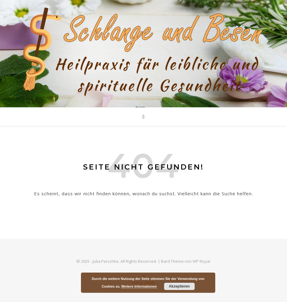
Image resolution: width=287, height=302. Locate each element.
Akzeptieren (179, 286)
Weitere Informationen (139, 286)
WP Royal (201, 261)
